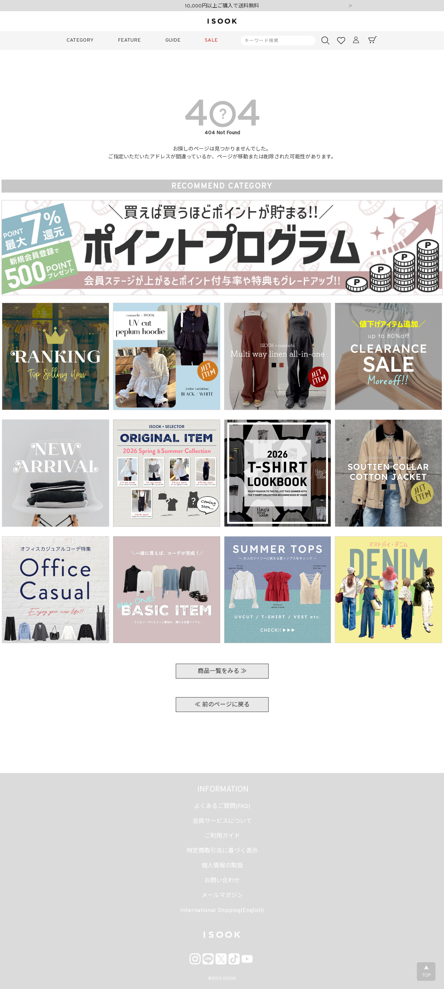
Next (350, 6)
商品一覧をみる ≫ (222, 671)
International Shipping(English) (222, 910)
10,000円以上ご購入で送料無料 (222, 6)
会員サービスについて (222, 821)
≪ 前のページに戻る (222, 705)
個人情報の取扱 (222, 866)
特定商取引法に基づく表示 (222, 851)
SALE (211, 40)
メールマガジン (222, 895)
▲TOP (426, 972)
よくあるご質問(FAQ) (222, 806)
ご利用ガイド (222, 836)
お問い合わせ (222, 881)
